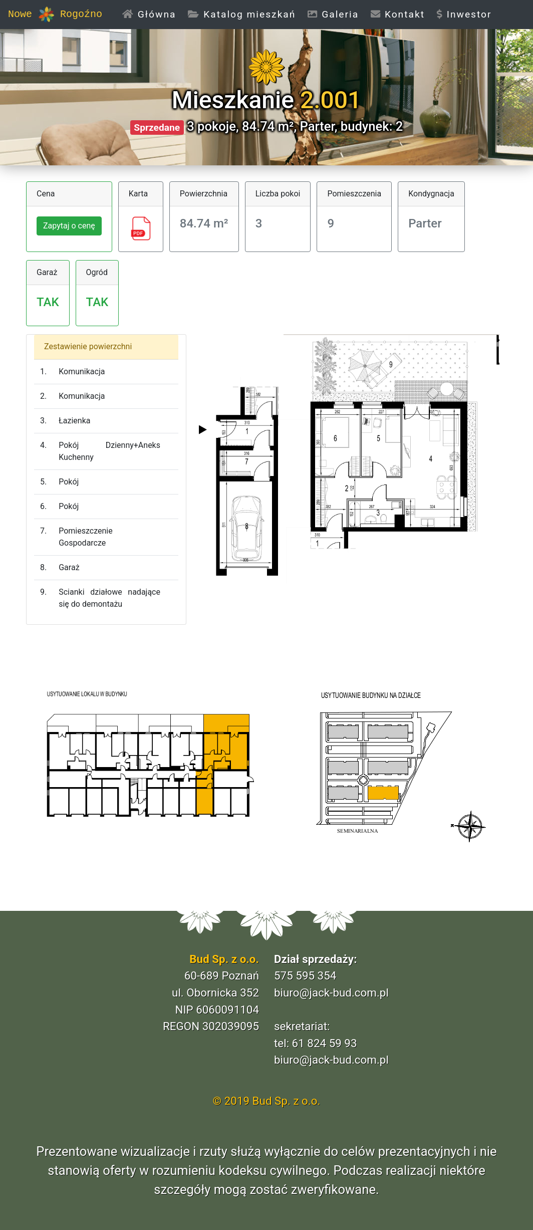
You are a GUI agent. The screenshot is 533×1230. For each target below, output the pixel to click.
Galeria (333, 14)
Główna (152, 14)
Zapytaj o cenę (69, 225)
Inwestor (464, 14)
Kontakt (398, 14)
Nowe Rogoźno (55, 15)
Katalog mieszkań (242, 14)
